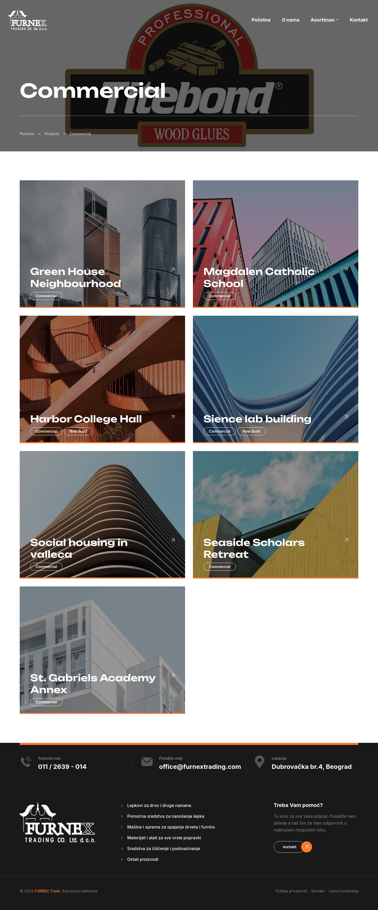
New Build (78, 431)
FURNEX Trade (47, 891)
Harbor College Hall (86, 419)
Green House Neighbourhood (75, 277)
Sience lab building (257, 419)
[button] (289, 847)
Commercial (46, 296)
